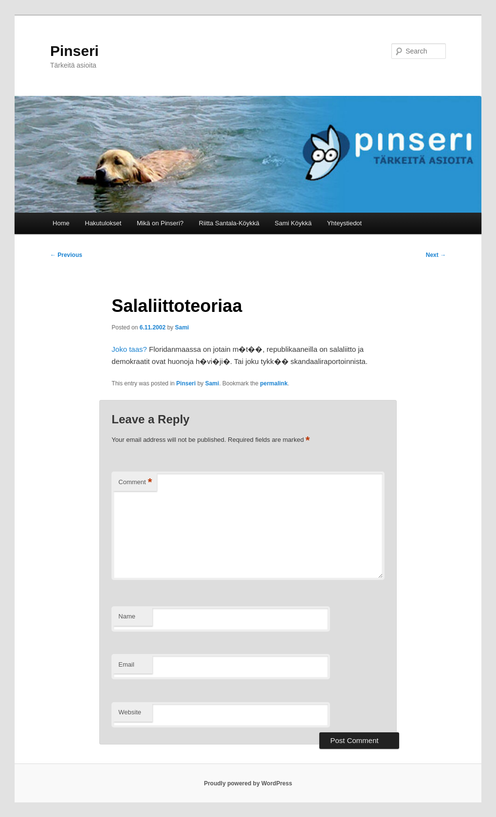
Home (61, 223)
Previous (66, 255)
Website (129, 712)
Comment (135, 482)
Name (126, 616)
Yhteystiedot (344, 223)
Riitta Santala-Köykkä (229, 223)
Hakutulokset (103, 223)
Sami (182, 327)
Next (436, 255)
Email (126, 664)
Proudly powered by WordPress (248, 783)
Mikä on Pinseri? (160, 223)
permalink (274, 383)
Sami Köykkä (293, 223)
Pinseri (74, 51)
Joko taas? (129, 349)
